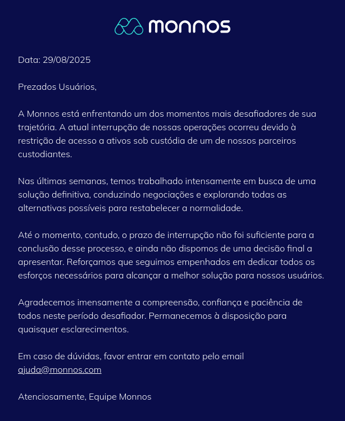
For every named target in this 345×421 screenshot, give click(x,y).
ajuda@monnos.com (60, 369)
